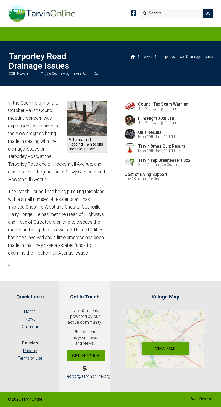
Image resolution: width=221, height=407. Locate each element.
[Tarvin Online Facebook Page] (133, 14)
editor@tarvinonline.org (88, 376)
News (147, 57)
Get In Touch (86, 355)
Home (30, 311)
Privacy (30, 350)
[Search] (172, 13)
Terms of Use (30, 358)
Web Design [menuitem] (201, 399)
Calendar (30, 326)
